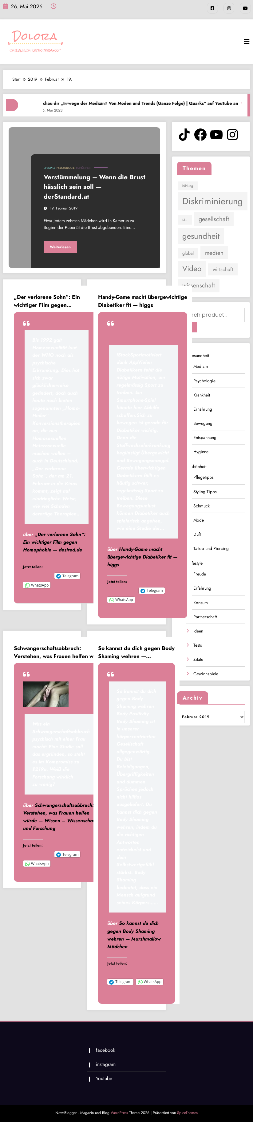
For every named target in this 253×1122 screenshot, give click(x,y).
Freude (199, 573)
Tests (197, 644)
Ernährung (202, 408)
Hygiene (200, 451)
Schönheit (83, 168)
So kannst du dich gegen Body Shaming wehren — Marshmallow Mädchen (136, 652)
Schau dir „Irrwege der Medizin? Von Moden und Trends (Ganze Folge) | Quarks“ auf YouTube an (147, 103)
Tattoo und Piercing (211, 548)
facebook (105, 1049)
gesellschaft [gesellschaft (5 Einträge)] (214, 218)
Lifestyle (49, 168)
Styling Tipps (205, 491)
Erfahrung (202, 587)
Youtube (104, 1078)
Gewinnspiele (205, 673)
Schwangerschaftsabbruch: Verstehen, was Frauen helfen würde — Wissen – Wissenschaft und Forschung (59, 652)
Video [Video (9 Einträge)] (191, 268)
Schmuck (201, 505)
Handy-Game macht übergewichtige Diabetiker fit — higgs (142, 301)
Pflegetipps (203, 477)
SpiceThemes (187, 1112)
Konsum (200, 602)
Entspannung (204, 437)
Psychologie (66, 168)
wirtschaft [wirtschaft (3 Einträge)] (223, 269)
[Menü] (246, 41)
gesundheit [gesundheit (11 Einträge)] (200, 236)
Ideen (198, 630)
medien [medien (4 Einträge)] (214, 252)
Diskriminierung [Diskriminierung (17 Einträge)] (212, 201)
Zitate (198, 659)
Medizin (200, 366)
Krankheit (201, 394)
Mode (198, 519)
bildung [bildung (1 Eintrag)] (187, 185)
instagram (105, 1063)
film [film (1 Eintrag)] (184, 219)
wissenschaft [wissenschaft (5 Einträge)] (198, 285)
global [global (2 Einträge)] (188, 253)
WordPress (119, 1112)
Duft (197, 534)
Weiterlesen (60, 247)
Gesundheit (198, 355)
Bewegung (202, 423)
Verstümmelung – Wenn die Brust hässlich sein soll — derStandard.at (94, 186)
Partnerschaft (205, 616)
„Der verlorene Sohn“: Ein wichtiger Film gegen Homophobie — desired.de (47, 301)
